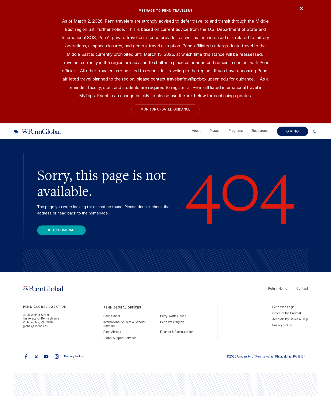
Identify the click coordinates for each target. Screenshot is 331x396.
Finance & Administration (177, 331)
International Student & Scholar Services (124, 324)
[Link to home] (41, 131)
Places (215, 131)
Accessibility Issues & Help (290, 319)
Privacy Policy (282, 325)
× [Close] (301, 7)
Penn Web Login (283, 307)
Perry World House (173, 316)
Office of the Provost (286, 313)
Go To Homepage (61, 230)
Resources (260, 131)
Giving (292, 131)
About (196, 131)
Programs (236, 131)
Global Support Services (119, 338)
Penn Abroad (112, 331)
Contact (302, 289)
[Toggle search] (16, 131)
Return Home (277, 289)
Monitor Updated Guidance (165, 109)
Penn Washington (172, 322)
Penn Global (111, 316)
